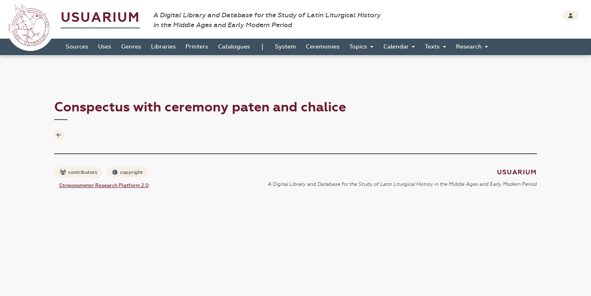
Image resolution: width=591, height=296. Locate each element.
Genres (131, 46)
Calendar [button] (396, 46)
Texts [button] (433, 46)
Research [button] (469, 46)
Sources (77, 46)
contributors (78, 172)
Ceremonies (322, 46)
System (285, 46)
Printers (197, 46)
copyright (127, 172)
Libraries (163, 46)
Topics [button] (359, 46)
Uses (104, 46)
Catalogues (234, 46)
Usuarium (100, 17)
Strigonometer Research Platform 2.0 (104, 185)
